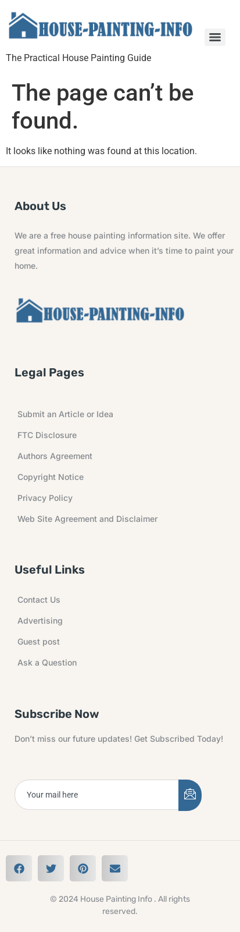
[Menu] (215, 37)
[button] (19, 868)
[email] (97, 795)
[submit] (190, 795)
